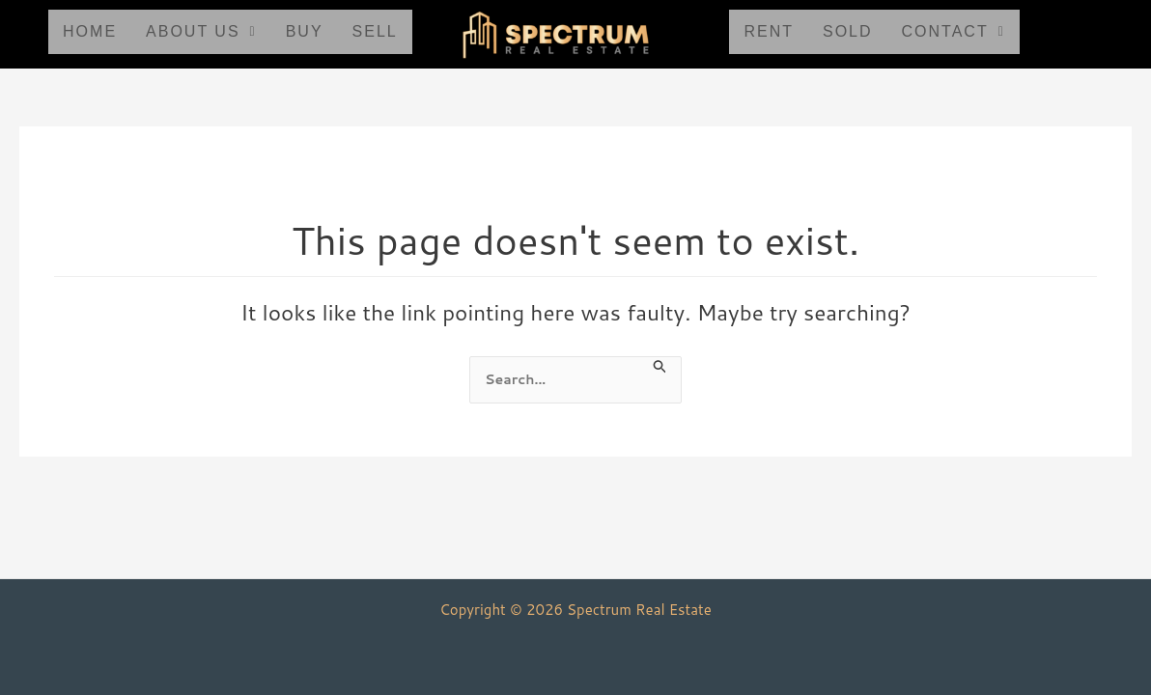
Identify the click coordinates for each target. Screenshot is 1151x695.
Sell (375, 31)
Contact (953, 31)
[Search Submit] (666, 365)
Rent (769, 31)
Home (90, 31)
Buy (304, 31)
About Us (201, 31)
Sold (848, 31)
